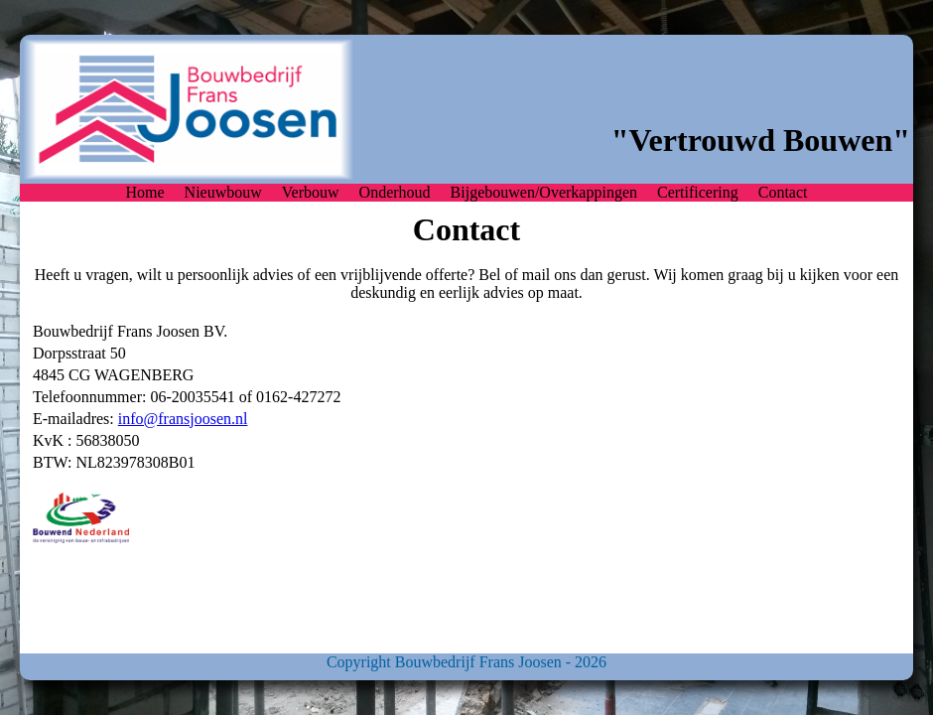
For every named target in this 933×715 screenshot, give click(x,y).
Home (145, 192)
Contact (783, 192)
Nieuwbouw (223, 192)
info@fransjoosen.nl (183, 418)
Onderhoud (395, 192)
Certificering (697, 192)
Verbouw (310, 192)
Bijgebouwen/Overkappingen (544, 192)
